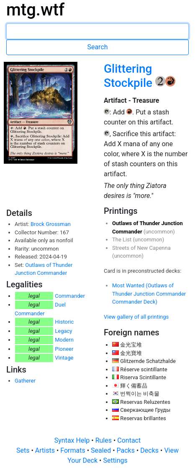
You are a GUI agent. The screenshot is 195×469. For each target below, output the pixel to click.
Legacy (63, 331)
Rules (104, 440)
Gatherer (25, 381)
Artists (45, 450)
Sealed (102, 450)
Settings (115, 460)
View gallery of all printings (136, 317)
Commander (70, 296)
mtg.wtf (35, 10)
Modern (64, 340)
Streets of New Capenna (141, 248)
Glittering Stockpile (129, 76)
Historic (64, 322)
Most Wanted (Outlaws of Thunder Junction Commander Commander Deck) (149, 293)
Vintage (64, 358)
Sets (23, 450)
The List (122, 239)
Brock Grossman (51, 224)
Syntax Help (73, 440)
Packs (126, 450)
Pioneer (64, 349)
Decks (150, 450)
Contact (129, 440)
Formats (73, 450)
